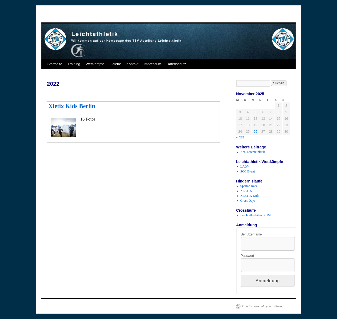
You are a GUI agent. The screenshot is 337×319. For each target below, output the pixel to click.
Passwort (247, 256)
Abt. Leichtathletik (252, 152)
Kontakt (132, 64)
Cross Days (247, 200)
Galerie (115, 64)
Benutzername (251, 234)
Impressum (152, 64)
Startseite (54, 64)
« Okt (240, 137)
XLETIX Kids (249, 196)
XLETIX (246, 191)
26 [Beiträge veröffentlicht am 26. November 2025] (255, 132)
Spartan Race (249, 186)
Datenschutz (176, 64)
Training (74, 64)
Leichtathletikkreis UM (255, 215)
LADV (244, 166)
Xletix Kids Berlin (71, 106)
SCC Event (247, 171)
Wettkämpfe (94, 64)
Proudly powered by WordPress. (262, 306)
